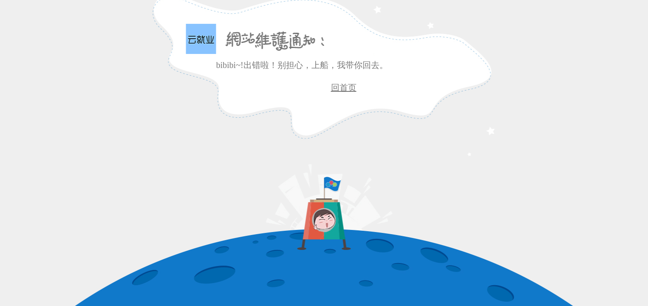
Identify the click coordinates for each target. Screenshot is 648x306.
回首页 (344, 87)
